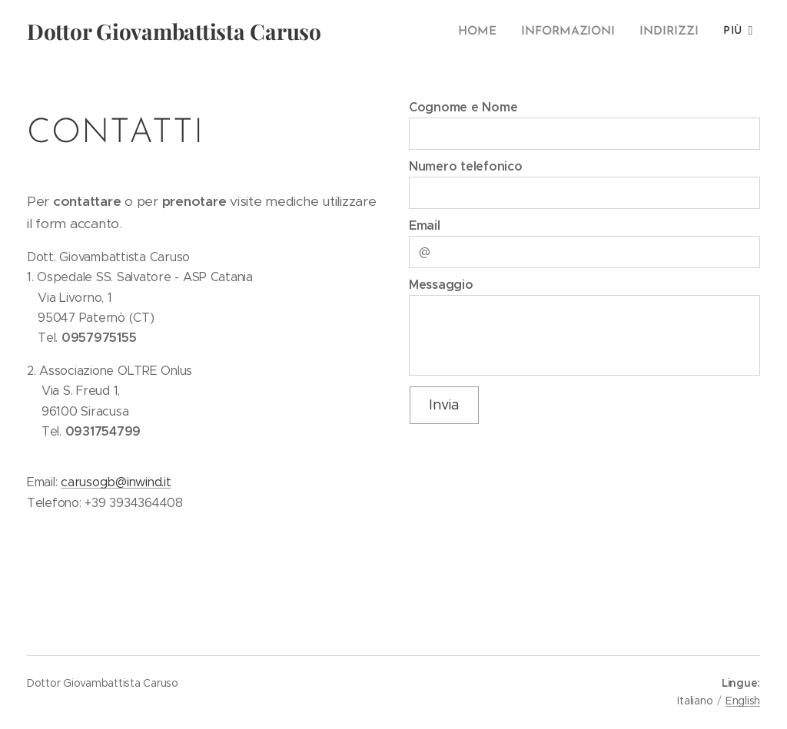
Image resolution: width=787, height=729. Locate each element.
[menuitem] (486, 31)
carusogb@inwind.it (116, 482)
